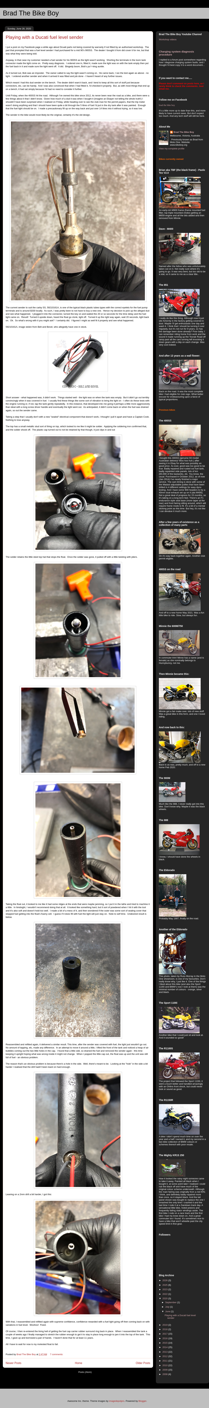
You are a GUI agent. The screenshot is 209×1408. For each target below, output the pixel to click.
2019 (165, 1325)
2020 (165, 1298)
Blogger (142, 1401)
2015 (165, 1342)
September (171, 1302)
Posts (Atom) (85, 1372)
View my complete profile (171, 148)
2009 (165, 1369)
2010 (165, 1365)
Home (78, 1363)
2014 (165, 1347)
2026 (165, 1280)
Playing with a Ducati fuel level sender (44, 37)
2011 (165, 1360)
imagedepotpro (117, 1401)
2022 (165, 1294)
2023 (165, 1289)
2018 (165, 1329)
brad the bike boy (167, 105)
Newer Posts (13, 1363)
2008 (165, 1374)
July (167, 1306)
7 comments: (57, 1354)
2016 (165, 1338)
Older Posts (143, 1363)
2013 (165, 1352)
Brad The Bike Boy (31, 13)
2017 (165, 1333)
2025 (165, 1285)
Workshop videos (167, 39)
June (168, 1311)
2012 (165, 1356)
